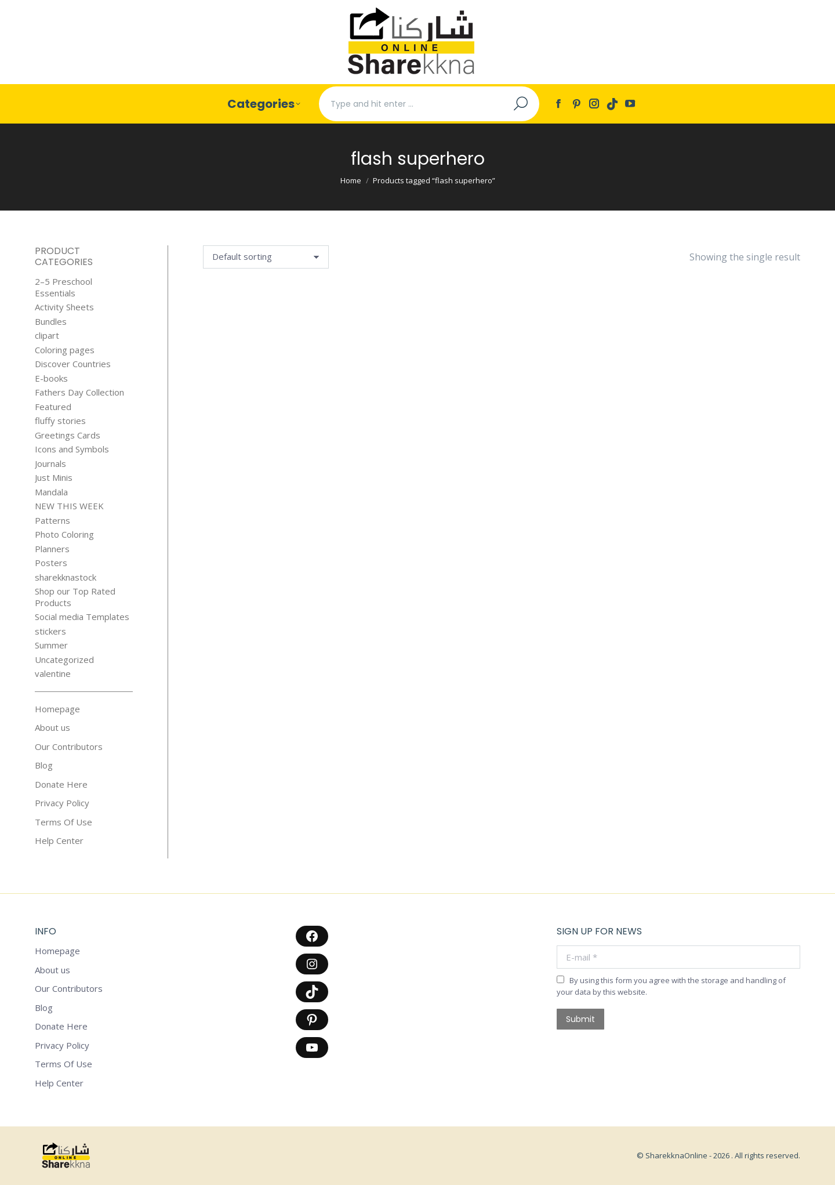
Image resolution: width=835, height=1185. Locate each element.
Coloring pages (65, 350)
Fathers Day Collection (79, 392)
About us (52, 727)
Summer (51, 645)
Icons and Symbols (72, 449)
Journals (50, 463)
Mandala (51, 492)
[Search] (429, 103)
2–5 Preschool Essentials (63, 287)
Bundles (51, 321)
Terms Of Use (63, 822)
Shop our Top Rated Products (75, 597)
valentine (53, 673)
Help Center (59, 840)
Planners (52, 549)
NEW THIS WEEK (69, 506)
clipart (47, 335)
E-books (51, 378)
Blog (44, 765)
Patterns (52, 520)
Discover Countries (73, 363)
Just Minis (53, 477)
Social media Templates (82, 616)
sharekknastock (65, 577)
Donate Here (61, 784)
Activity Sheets (64, 307)
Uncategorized (64, 659)
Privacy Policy (62, 803)
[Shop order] (266, 257)
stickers (50, 631)
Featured (53, 406)
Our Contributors (69, 746)
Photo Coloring (64, 534)
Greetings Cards (67, 435)
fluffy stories (60, 420)
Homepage (57, 709)
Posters (51, 562)
